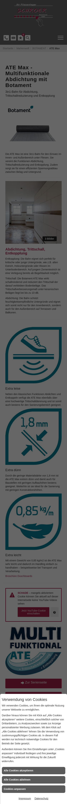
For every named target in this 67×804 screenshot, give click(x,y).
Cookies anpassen (15, 789)
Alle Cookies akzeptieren (18, 770)
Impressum (25, 798)
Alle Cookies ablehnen (17, 779)
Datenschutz (41, 798)
